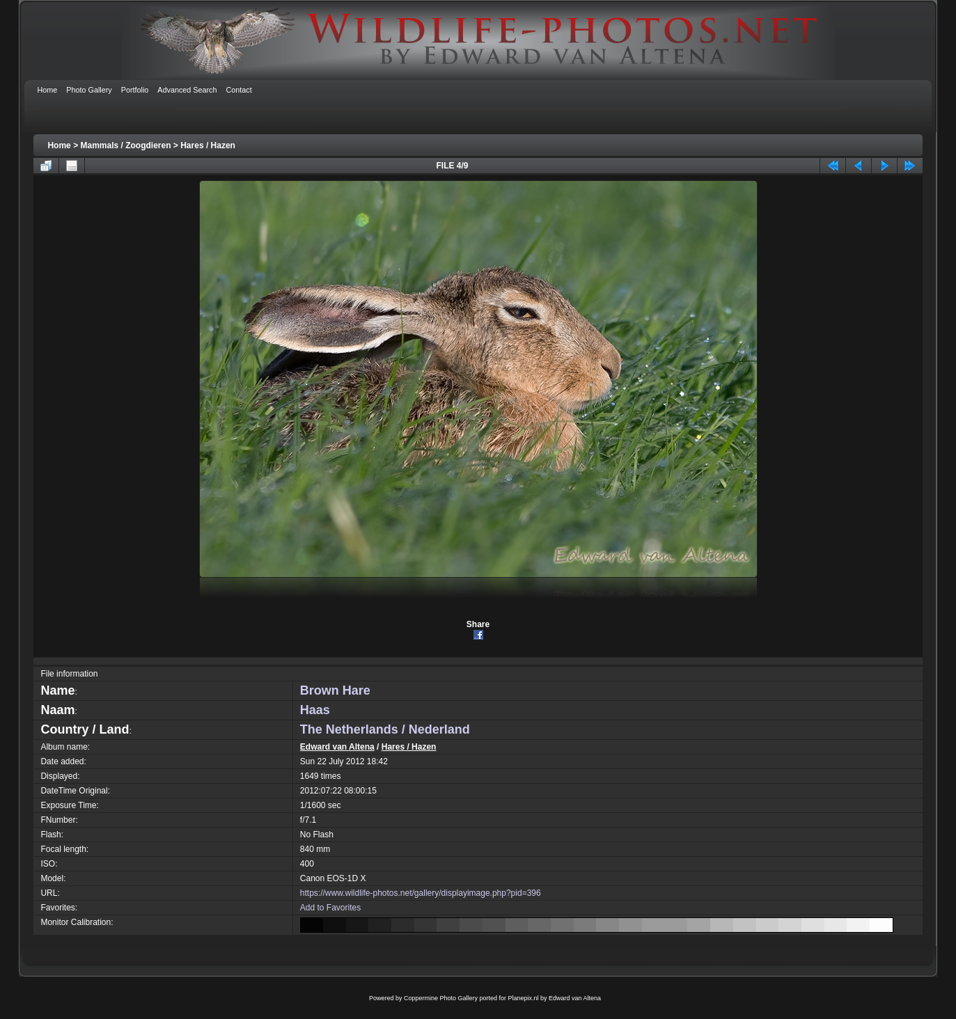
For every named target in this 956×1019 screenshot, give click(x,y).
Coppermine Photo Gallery (441, 998)
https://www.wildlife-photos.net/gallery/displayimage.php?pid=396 (420, 893)
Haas (315, 710)
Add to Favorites (330, 908)
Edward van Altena (337, 747)
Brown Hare (335, 690)
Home (58, 145)
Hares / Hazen (207, 145)
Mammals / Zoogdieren (125, 145)
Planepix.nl (523, 998)
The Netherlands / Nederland (385, 729)
